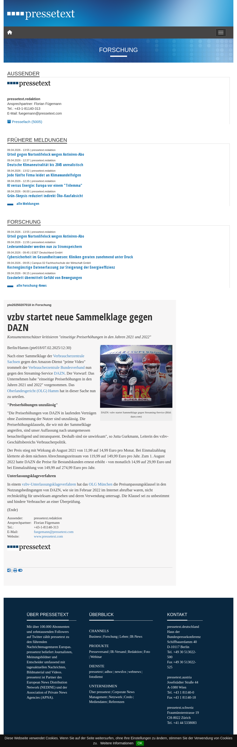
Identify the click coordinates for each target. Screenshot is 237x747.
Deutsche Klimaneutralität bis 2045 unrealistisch (45, 164)
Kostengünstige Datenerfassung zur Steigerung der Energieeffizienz (61, 267)
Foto (147, 652)
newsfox (120, 672)
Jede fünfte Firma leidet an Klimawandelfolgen (44, 175)
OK (139, 743)
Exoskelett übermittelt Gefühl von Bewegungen (44, 277)
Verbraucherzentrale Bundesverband (56, 367)
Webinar (96, 657)
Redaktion (135, 652)
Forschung (110, 636)
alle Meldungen (27, 203)
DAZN (59, 373)
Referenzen (116, 702)
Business (95, 636)
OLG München (100, 484)
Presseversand (98, 652)
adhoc (109, 672)
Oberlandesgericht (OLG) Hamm (33, 391)
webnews (134, 672)
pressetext (96, 672)
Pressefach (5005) (24, 122)
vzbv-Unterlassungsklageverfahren (49, 484)
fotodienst (96, 677)
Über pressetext (99, 692)
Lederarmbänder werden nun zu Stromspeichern (44, 246)
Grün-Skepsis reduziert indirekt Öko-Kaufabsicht (45, 195)
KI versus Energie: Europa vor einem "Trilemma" (44, 185)
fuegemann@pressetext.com (54, 532)
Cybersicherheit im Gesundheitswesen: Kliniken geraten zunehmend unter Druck (70, 257)
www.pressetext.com (48, 536)
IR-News (136, 636)
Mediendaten (98, 702)
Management (98, 697)
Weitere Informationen (116, 743)
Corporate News (123, 692)
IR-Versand (118, 652)
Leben (124, 636)
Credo (128, 697)
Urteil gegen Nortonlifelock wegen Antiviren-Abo (45, 154)
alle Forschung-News (31, 285)
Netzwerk (115, 697)
